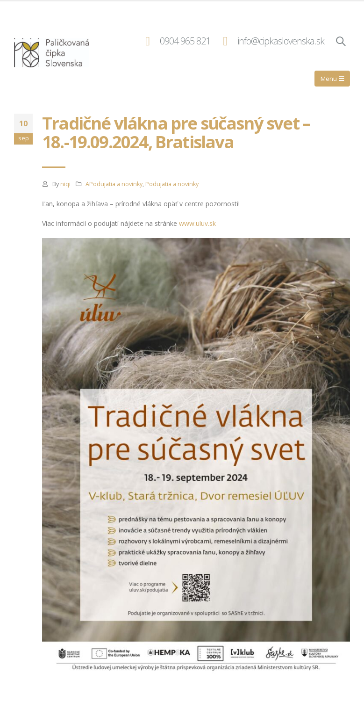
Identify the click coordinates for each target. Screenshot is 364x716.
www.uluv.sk (197, 223)
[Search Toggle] (340, 41)
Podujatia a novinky (172, 184)
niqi (65, 184)
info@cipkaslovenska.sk (280, 41)
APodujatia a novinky (114, 184)
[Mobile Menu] (332, 79)
